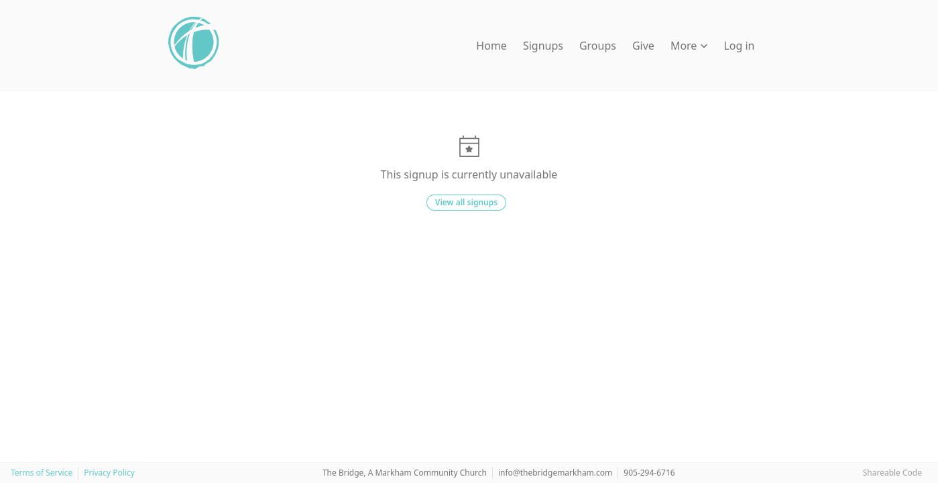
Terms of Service (41, 472)
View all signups (466, 202)
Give (643, 45)
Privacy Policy (109, 472)
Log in (738, 45)
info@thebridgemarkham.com (555, 472)
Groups (597, 45)
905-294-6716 (649, 472)
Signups (543, 45)
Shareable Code (892, 472)
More (689, 45)
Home (491, 45)
